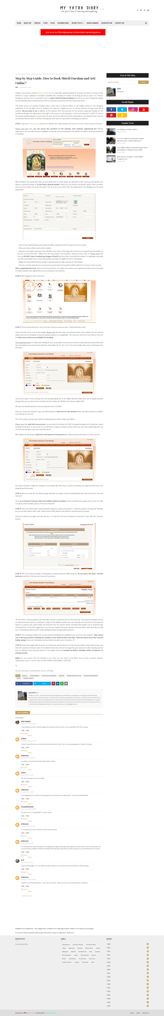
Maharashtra (89, 948)
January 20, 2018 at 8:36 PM (28, 758)
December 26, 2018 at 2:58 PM (28, 809)
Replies (25, 733)
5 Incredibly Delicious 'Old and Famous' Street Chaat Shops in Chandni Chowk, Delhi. (132, 149)
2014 (128, 962)
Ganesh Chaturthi (78, 944)
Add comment (27, 896)
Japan (64, 948)
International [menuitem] (63, 23)
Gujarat (98, 948)
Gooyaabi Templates (51, 1013)
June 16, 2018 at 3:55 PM (27, 792)
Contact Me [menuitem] (119, 23)
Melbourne (65, 951)
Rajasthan (72, 948)
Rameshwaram (66, 955)
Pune (90, 951)
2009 (128, 944)
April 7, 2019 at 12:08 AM (27, 843)
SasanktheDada (27, 807)
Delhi (92, 962)
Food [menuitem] (53, 23)
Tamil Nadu (72, 958)
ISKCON (73, 951)
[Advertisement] (82, 53)
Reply (23, 730)
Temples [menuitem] (37, 23)
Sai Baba (61, 675)
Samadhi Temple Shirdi (91, 675)
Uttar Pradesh (85, 955)
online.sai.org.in (33, 124)
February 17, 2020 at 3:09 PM (28, 879)
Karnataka (85, 962)
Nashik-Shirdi (82, 951)
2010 (128, 948)
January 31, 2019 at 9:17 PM (28, 826)
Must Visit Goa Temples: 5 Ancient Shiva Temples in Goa (130, 158)
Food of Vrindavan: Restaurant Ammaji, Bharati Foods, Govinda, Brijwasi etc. (130, 139)
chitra (23, 773)
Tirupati (76, 962)
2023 (128, 995)
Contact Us (145, 1013)
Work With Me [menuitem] (106, 23)
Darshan (24, 675)
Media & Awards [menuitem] (93, 23)
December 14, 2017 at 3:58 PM (28, 723)
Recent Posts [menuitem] (77, 23)
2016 (128, 970)
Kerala (64, 958)
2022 (128, 991)
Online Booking (34, 675)
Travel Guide (82, 958)
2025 (128, 1002)
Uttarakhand (66, 944)
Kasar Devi (92, 958)
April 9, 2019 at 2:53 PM (27, 862)
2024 (128, 999)
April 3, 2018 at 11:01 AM (27, 775)
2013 (128, 959)
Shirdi (18, 678)
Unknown (25, 755)
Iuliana (23, 738)
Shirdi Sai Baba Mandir (46, 93)
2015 (128, 966)
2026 (128, 1006)
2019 (128, 980)
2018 (128, 977)
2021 (128, 988)
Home (17, 74)
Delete (27, 730)
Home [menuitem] (19, 23)
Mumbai (80, 948)
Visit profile (120, 91)
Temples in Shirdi (25, 74)
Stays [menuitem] (45, 23)
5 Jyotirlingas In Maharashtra (127, 129)
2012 (128, 955)
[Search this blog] (122, 82)
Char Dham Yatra (91, 944)
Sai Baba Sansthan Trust (74, 675)
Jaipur (76, 955)
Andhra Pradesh (67, 962)
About (138, 1013)
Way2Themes (32, 1013)
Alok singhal (26, 721)
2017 (128, 973)
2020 (128, 984)
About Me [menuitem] (27, 23)
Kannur (94, 955)
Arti (16, 87)
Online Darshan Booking (49, 675)
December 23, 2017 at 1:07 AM (28, 741)
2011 (128, 951)
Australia (97, 951)
